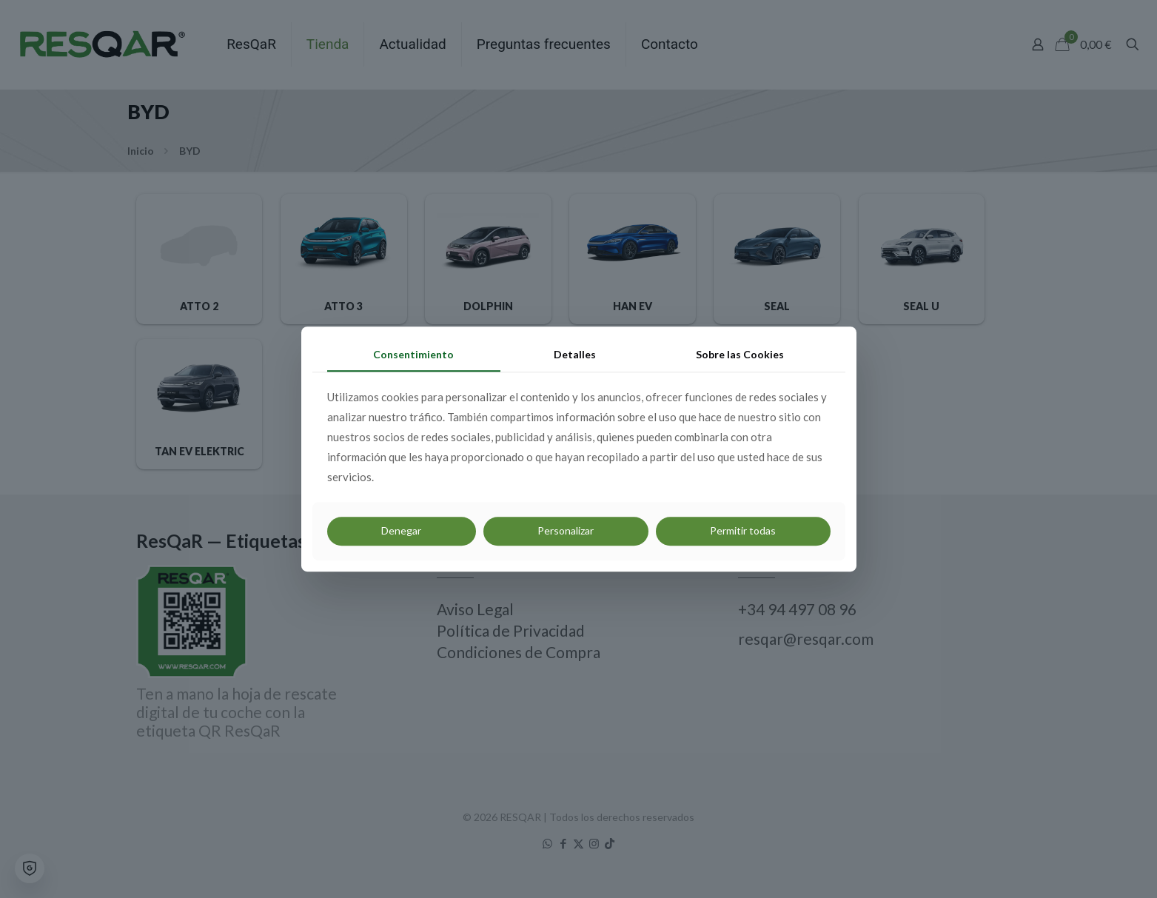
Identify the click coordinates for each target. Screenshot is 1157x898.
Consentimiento (413, 354)
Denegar (401, 531)
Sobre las (740, 354)
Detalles (575, 354)
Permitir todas (743, 531)
